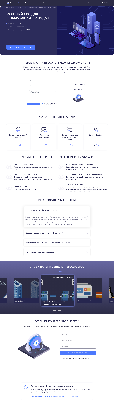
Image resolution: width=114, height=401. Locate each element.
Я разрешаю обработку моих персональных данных (74, 358)
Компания (64, 3)
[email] (78, 340)
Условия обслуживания (58, 396)
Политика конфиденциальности (40, 396)
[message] (78, 346)
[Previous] (54, 310)
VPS (45, 3)
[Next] (59, 310)
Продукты (54, 3)
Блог (71, 2)
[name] (78, 334)
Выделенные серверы (33, 3)
